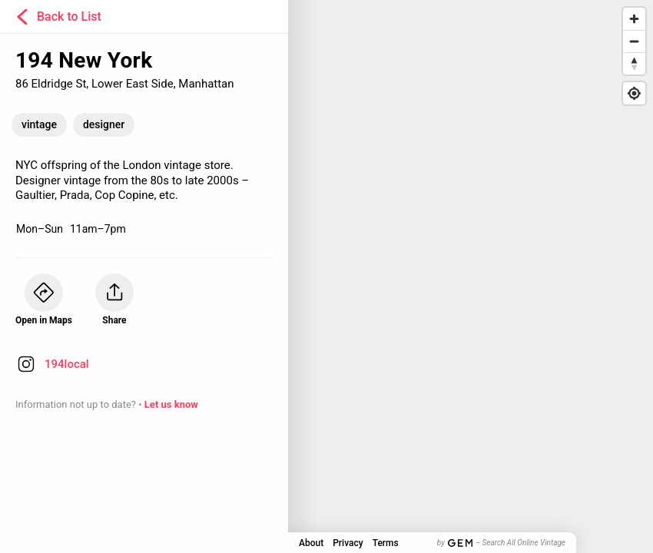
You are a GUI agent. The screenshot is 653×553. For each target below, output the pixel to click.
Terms (386, 543)
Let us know (171, 404)
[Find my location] (634, 93)
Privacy (348, 543)
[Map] (326, 276)
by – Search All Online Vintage (501, 542)
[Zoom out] (634, 41)
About (311, 543)
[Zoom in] (634, 19)
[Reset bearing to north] (634, 63)
